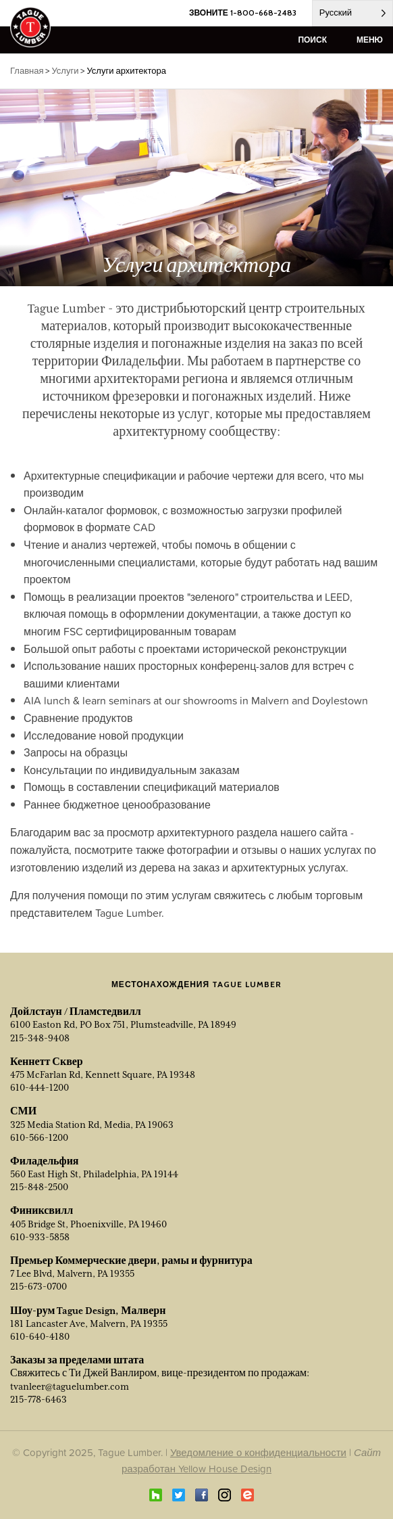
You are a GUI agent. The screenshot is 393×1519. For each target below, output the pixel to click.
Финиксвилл (41, 1210)
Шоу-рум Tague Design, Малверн (87, 1310)
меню (370, 40)
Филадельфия (44, 1161)
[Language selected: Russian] (352, 13)
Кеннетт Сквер (46, 1061)
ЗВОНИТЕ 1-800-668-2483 (242, 12)
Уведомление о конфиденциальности (258, 1452)
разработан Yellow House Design (196, 1468)
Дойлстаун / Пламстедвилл (75, 1011)
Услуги (64, 70)
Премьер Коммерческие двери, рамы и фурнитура (131, 1260)
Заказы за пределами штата (77, 1360)
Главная (26, 70)
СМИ (23, 1111)
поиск (312, 40)
